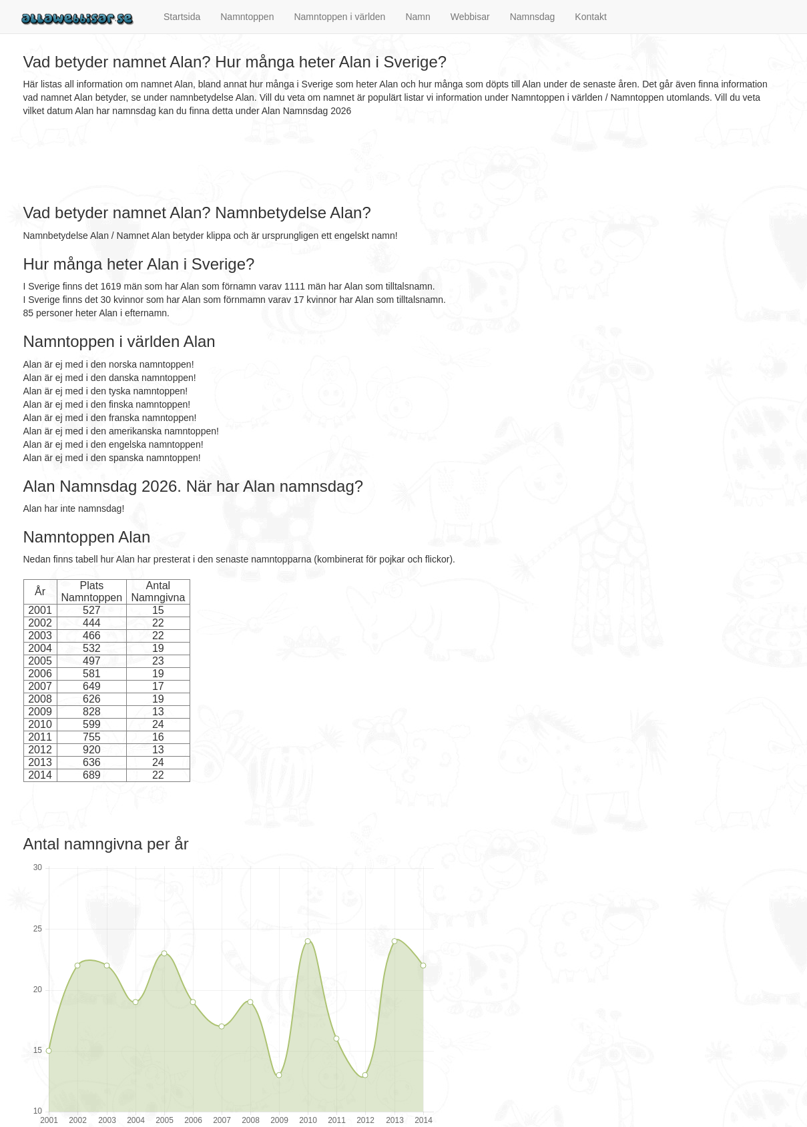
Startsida (182, 16)
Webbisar (470, 16)
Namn (417, 16)
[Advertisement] (266, 161)
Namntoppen (247, 16)
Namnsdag (532, 16)
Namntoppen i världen (339, 16)
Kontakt (590, 16)
